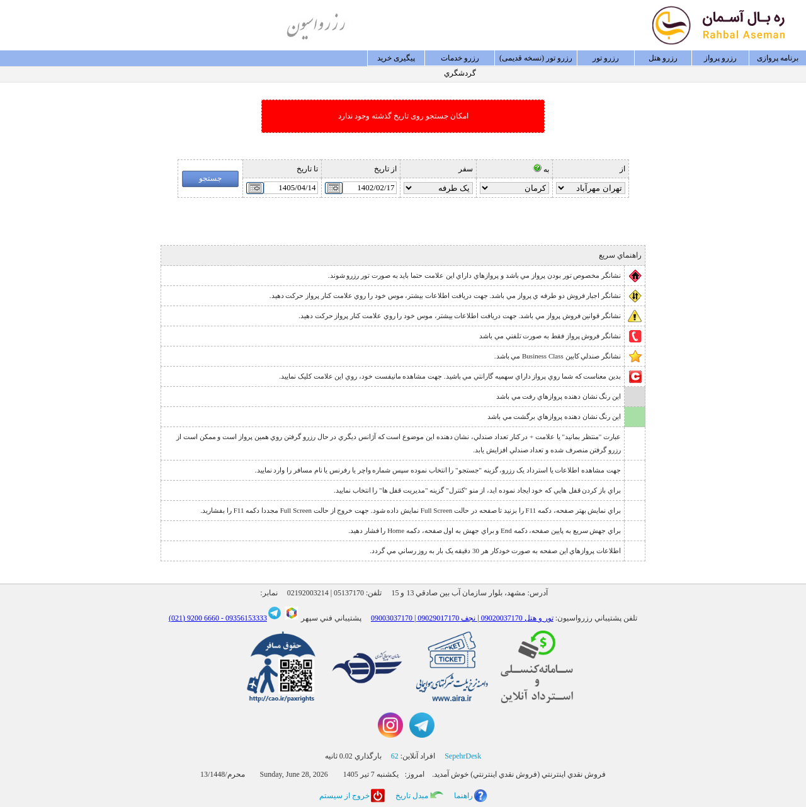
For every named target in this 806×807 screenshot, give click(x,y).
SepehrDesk (463, 756)
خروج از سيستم (344, 795)
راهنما (463, 795)
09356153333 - (243, 618)
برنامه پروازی (777, 58)
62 (395, 756)
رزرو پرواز (720, 58)
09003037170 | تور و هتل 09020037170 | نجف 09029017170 (462, 618)
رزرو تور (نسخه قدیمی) (535, 58)
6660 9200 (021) (194, 618)
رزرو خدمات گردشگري (460, 60)
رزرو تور (606, 58)
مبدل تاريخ (411, 795)
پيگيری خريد (396, 58)
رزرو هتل (663, 58)
